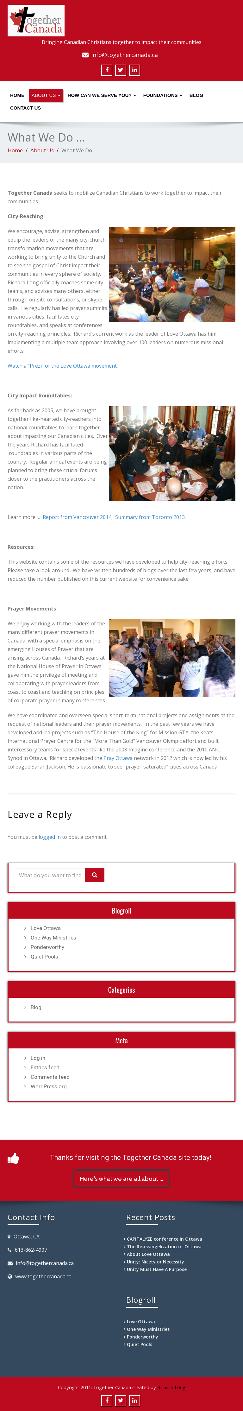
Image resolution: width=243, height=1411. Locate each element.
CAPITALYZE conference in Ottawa (164, 1239)
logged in (50, 836)
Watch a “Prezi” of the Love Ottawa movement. (63, 365)
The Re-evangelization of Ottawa (164, 1246)
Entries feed (45, 1067)
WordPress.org (49, 1086)
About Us (46, 95)
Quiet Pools (44, 956)
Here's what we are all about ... (121, 1178)
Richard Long (171, 1387)
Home (17, 95)
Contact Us (25, 108)
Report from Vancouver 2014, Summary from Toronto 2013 (114, 517)
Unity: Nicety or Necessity (155, 1262)
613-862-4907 (31, 1249)
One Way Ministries (53, 937)
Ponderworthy (47, 947)
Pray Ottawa (118, 758)
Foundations (162, 95)
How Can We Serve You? (102, 95)
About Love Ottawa (148, 1254)
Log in (38, 1058)
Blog (196, 95)
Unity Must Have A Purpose (157, 1269)
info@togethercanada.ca (124, 55)
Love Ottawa (46, 928)
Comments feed (50, 1077)
